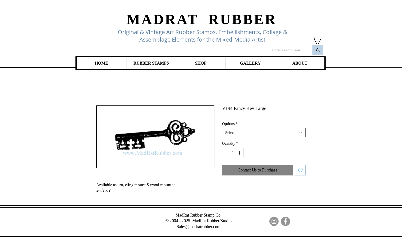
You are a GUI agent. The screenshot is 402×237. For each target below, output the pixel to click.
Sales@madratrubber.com (198, 226)
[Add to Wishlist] (300, 170)
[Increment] (239, 152)
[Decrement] (226, 152)
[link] (317, 40)
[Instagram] (274, 221)
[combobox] (264, 132)
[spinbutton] (232, 152)
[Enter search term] (287, 50)
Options (230, 123)
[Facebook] (285, 221)
